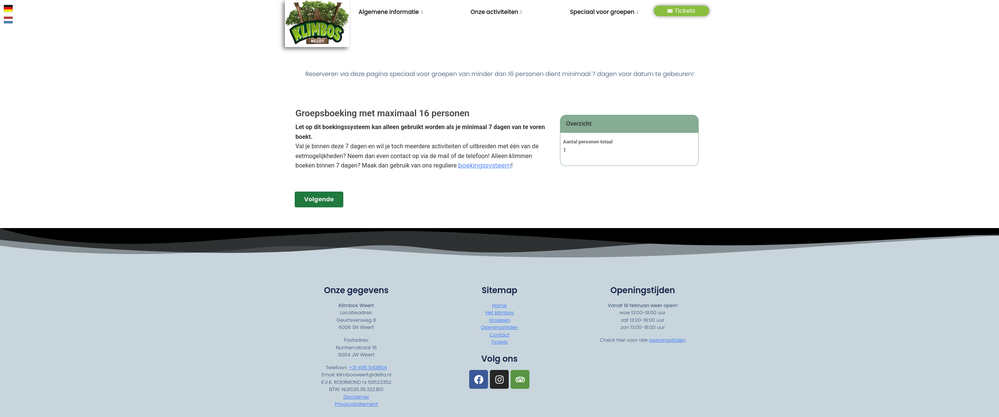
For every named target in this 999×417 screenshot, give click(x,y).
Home (499, 305)
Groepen (499, 320)
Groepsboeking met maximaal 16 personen (382, 113)
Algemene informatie (391, 12)
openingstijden (667, 340)
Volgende (319, 199)
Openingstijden (499, 327)
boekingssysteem (484, 165)
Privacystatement (356, 404)
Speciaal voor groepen (604, 12)
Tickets (681, 10)
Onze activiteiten (496, 12)
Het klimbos (499, 312)
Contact (499, 334)
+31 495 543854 (368, 367)
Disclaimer (356, 396)
